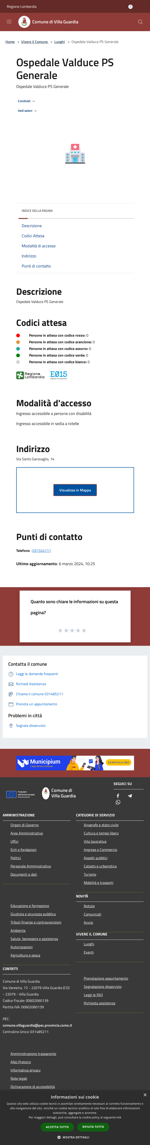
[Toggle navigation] (9, 21)
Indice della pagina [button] (37, 210)
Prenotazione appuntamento (106, 978)
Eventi (89, 952)
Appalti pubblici (96, 858)
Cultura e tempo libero (101, 833)
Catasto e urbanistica (100, 866)
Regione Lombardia (22, 6)
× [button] (145, 1095)
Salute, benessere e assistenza (34, 938)
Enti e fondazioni (24, 849)
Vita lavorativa (95, 841)
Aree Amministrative (27, 833)
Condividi (27, 101)
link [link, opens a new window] (118, 1117)
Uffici (14, 841)
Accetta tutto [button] (57, 1127)
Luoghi (59, 41)
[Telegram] (129, 796)
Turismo (90, 874)
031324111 (41, 550)
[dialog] (75, 1117)
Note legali (19, 1078)
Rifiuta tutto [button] (93, 1127)
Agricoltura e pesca (25, 955)
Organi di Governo (25, 825)
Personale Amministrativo (31, 866)
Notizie (89, 906)
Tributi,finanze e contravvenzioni (36, 922)
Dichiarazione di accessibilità (33, 1086)
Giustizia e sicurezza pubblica (33, 914)
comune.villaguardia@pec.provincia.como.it (37, 1025)
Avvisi (88, 922)
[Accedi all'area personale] (130, 6)
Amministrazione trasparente (33, 1053)
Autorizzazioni (22, 947)
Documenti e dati (24, 874)
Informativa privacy (26, 1070)
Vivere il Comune (35, 41)
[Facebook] (118, 796)
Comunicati (92, 914)
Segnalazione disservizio (102, 986)
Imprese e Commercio (100, 849)
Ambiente (18, 930)
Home (10, 41)
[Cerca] (140, 22)
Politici (16, 858)
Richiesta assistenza (99, 1003)
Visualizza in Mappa (75, 490)
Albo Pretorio (21, 1062)
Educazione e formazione (30, 905)
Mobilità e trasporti (98, 882)
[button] (75, 1137)
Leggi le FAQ (93, 995)
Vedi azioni (28, 111)
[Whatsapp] (118, 802)
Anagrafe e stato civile (101, 825)
